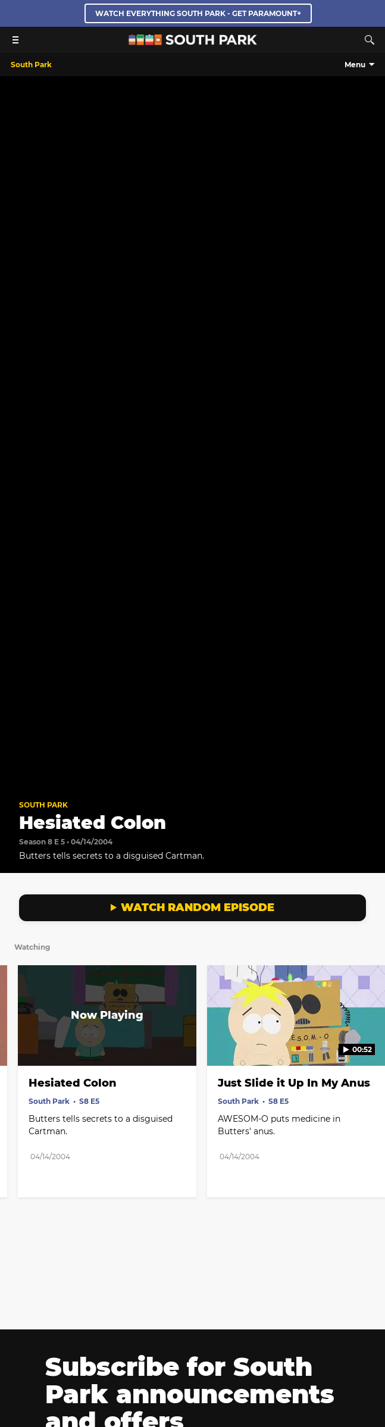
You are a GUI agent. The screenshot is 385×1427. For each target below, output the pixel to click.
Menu (355, 64)
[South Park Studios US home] (193, 42)
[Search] (369, 40)
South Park (43, 804)
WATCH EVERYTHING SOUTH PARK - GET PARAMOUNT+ (198, 13)
